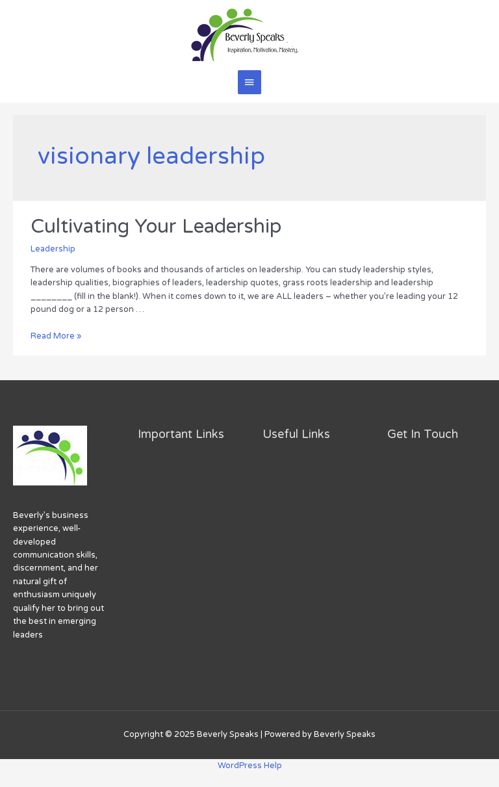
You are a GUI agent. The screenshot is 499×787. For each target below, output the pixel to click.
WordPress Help (250, 765)
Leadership (53, 249)
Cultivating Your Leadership (156, 226)
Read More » (56, 336)
